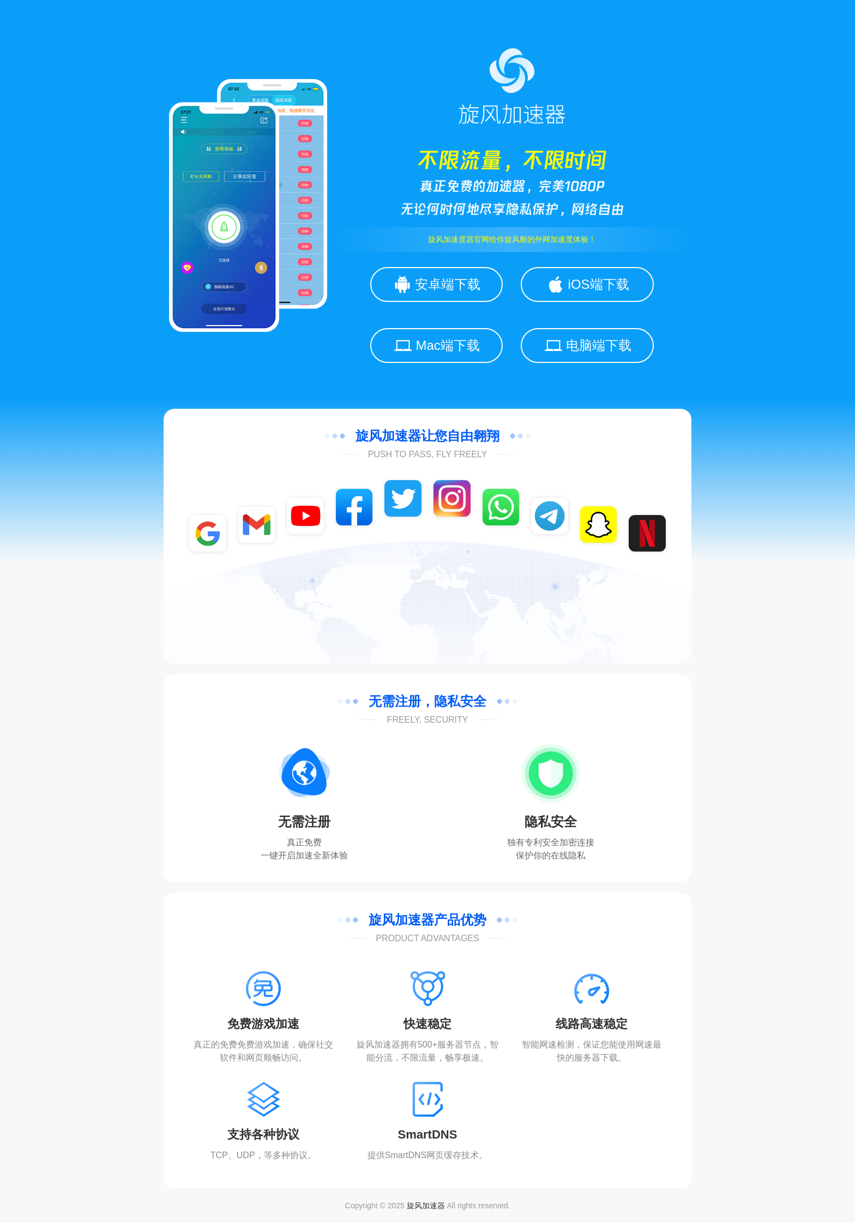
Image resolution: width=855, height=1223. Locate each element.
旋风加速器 (426, 1205)
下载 (609, 1057)
